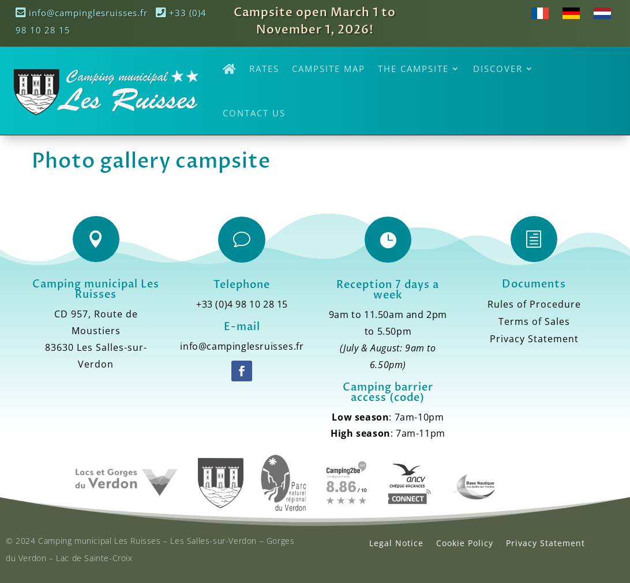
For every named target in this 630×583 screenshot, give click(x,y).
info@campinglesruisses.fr (82, 12)
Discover (498, 68)
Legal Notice (396, 542)
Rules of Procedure (534, 305)
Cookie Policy (464, 542)
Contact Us (254, 113)
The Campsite (413, 68)
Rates (264, 68)
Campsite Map (328, 68)
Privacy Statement (534, 340)
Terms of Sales (534, 322)
